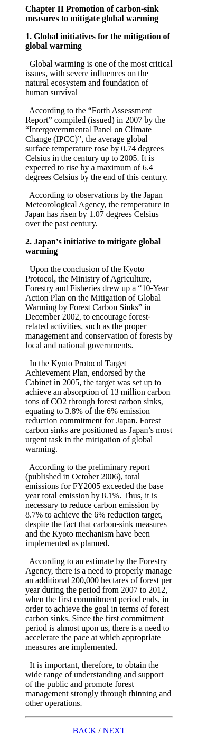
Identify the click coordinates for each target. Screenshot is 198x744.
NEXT (114, 730)
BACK (84, 730)
